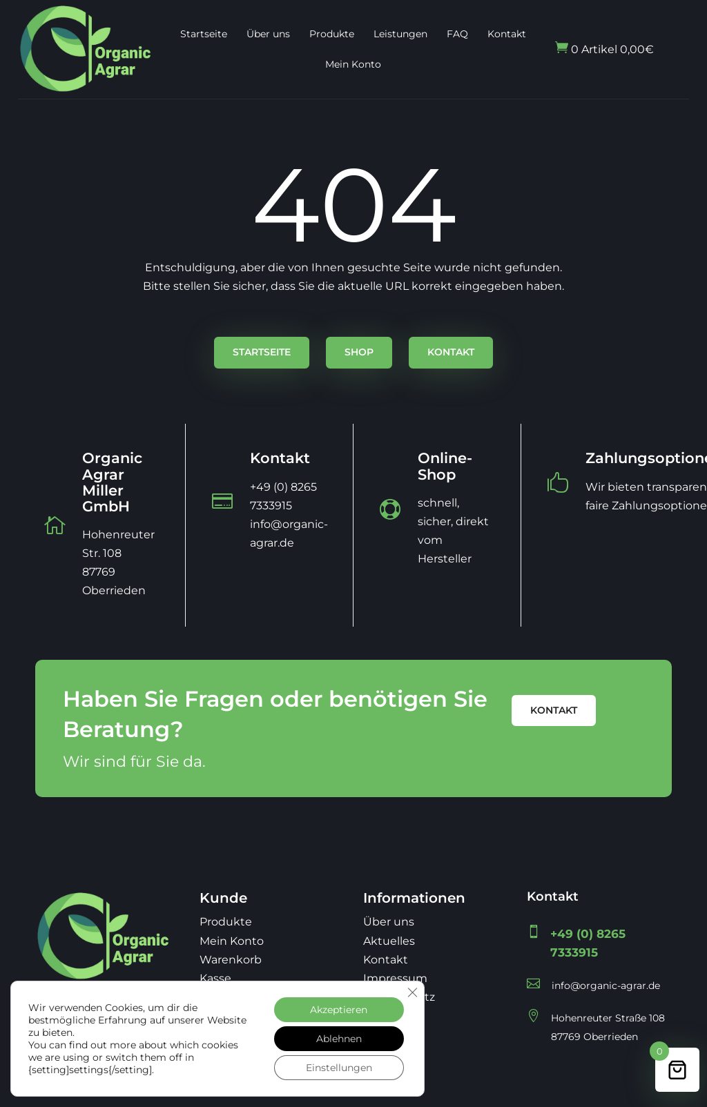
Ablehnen (339, 1038)
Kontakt (506, 34)
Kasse (215, 978)
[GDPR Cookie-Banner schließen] (412, 992)
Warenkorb (231, 959)
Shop (359, 352)
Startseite (203, 34)
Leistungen (400, 34)
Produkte (331, 34)
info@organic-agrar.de (606, 985)
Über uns (268, 34)
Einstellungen (339, 1067)
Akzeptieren (338, 1009)
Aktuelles (389, 941)
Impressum (395, 978)
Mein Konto (353, 64)
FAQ (457, 34)
